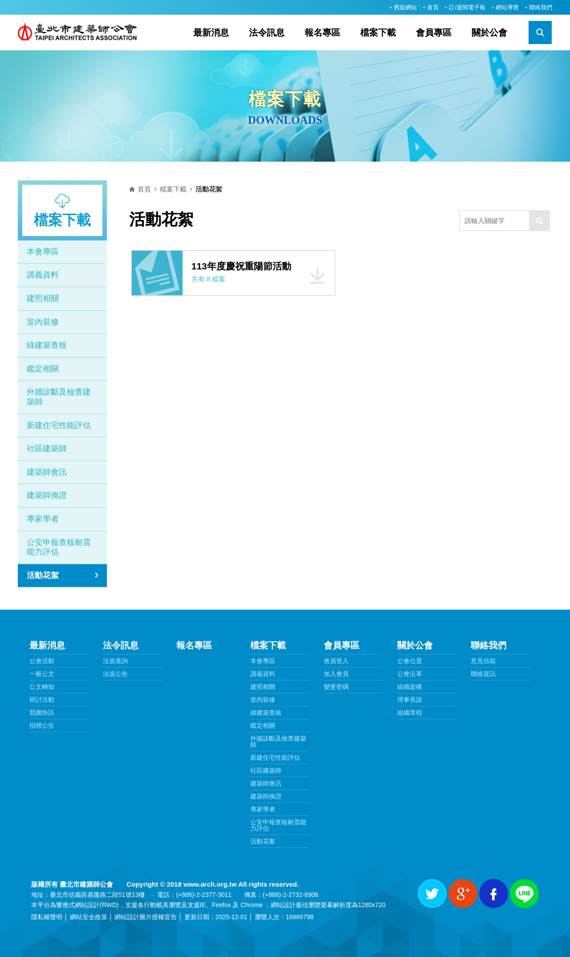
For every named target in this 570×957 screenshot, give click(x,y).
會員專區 (434, 32)
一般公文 (41, 673)
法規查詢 (115, 660)
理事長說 (409, 699)
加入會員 (336, 673)
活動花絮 (43, 575)
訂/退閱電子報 (467, 7)
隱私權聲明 (46, 916)
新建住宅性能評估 (59, 425)
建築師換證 (47, 495)
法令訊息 (267, 32)
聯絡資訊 (483, 673)
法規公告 (115, 673)
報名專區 (322, 32)
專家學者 (43, 518)
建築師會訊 (47, 472)
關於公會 (489, 32)
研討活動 (41, 699)
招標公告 (41, 725)
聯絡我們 (540, 7)
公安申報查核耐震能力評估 (59, 547)
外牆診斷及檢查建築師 (59, 396)
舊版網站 (405, 7)
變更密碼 (336, 686)
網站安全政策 (88, 916)
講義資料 (43, 274)
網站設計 (87, 904)
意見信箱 (483, 660)
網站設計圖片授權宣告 (145, 916)
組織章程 (409, 712)
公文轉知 (41, 686)
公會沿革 (409, 673)
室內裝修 (43, 322)
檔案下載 (378, 32)
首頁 (433, 7)
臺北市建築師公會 (81, 32)
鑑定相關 (43, 368)
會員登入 (336, 660)
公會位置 (409, 660)
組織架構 (409, 686)
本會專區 (43, 251)
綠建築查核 (47, 345)
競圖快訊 (41, 712)
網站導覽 (507, 7)
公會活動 (41, 660)
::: (380, 7)
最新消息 (211, 32)
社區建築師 (47, 448)
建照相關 (43, 298)
